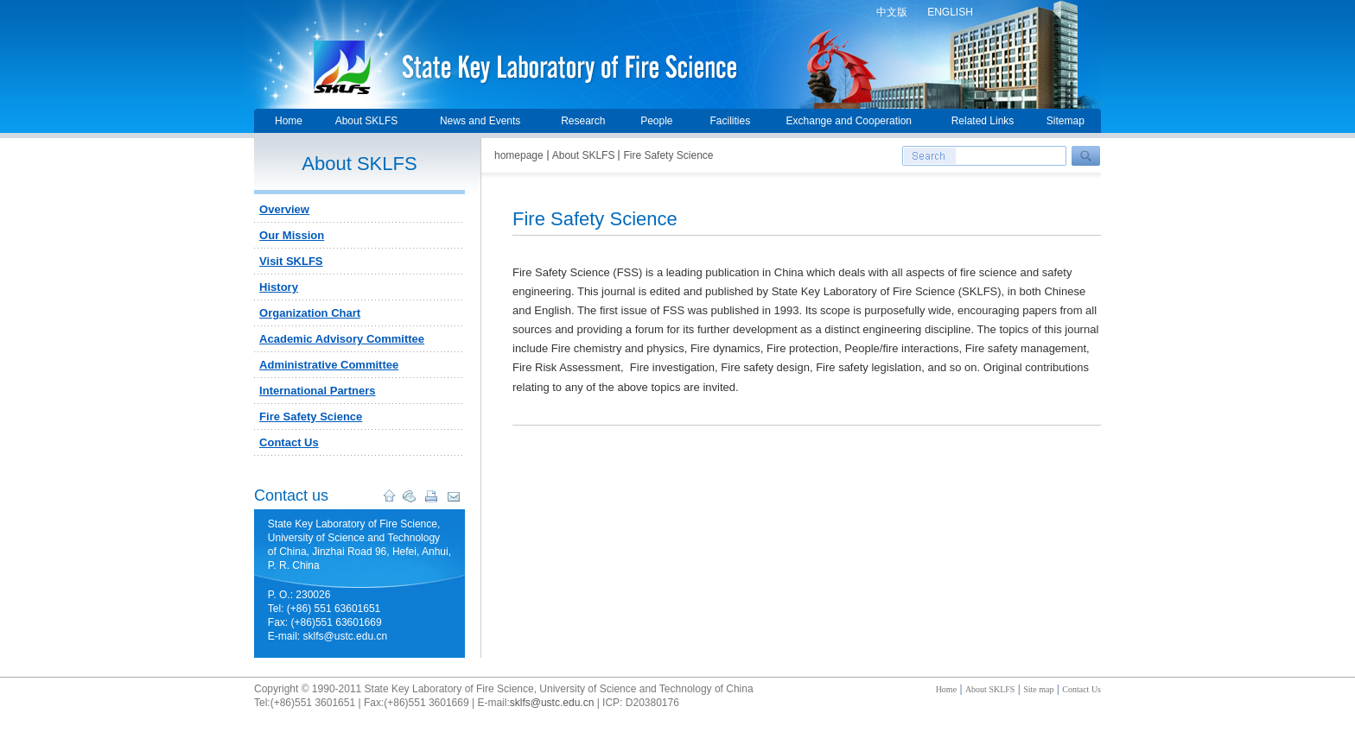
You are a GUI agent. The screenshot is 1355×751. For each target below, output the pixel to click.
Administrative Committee (328, 364)
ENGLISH (950, 12)
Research (583, 121)
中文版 (891, 12)
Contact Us (289, 442)
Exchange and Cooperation (849, 121)
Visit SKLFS (290, 261)
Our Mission (291, 235)
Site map (1038, 689)
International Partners (317, 390)
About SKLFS (366, 121)
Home (288, 121)
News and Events (480, 121)
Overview (284, 209)
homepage (519, 155)
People (656, 121)
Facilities (729, 121)
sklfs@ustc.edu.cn (552, 703)
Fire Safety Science (310, 416)
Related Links (983, 121)
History (278, 287)
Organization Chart (309, 312)
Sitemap (1065, 121)
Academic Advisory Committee (341, 338)
